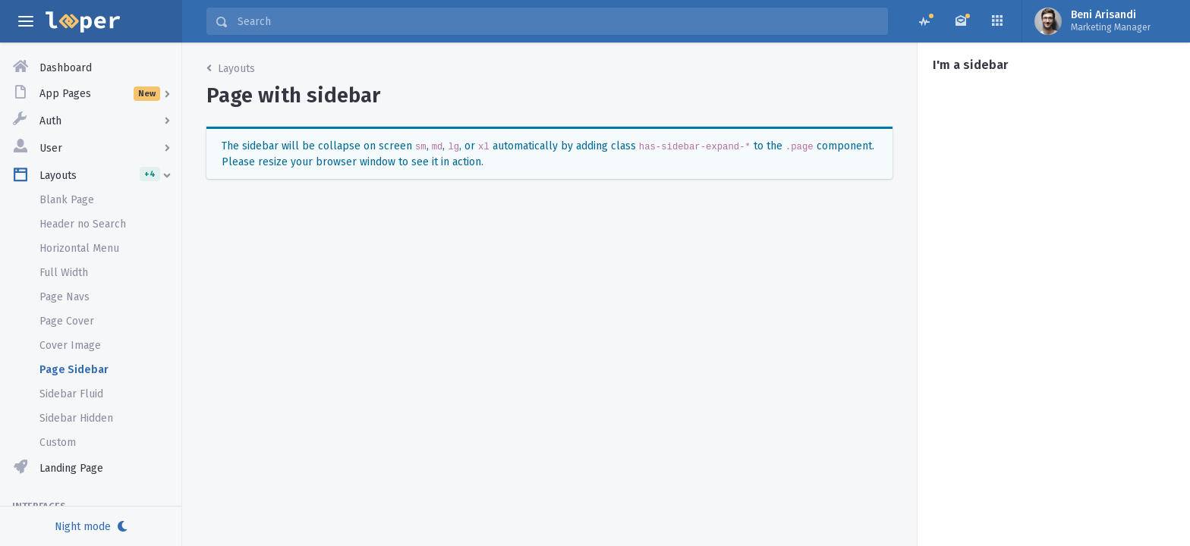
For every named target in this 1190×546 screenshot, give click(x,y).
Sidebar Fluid (71, 394)
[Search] (557, 21)
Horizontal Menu (79, 248)
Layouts (230, 68)
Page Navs (64, 296)
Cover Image (70, 345)
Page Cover (66, 321)
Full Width (63, 272)
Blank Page (66, 199)
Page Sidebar (74, 369)
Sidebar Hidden (76, 418)
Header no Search (82, 224)
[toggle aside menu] (25, 21)
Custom (57, 442)
